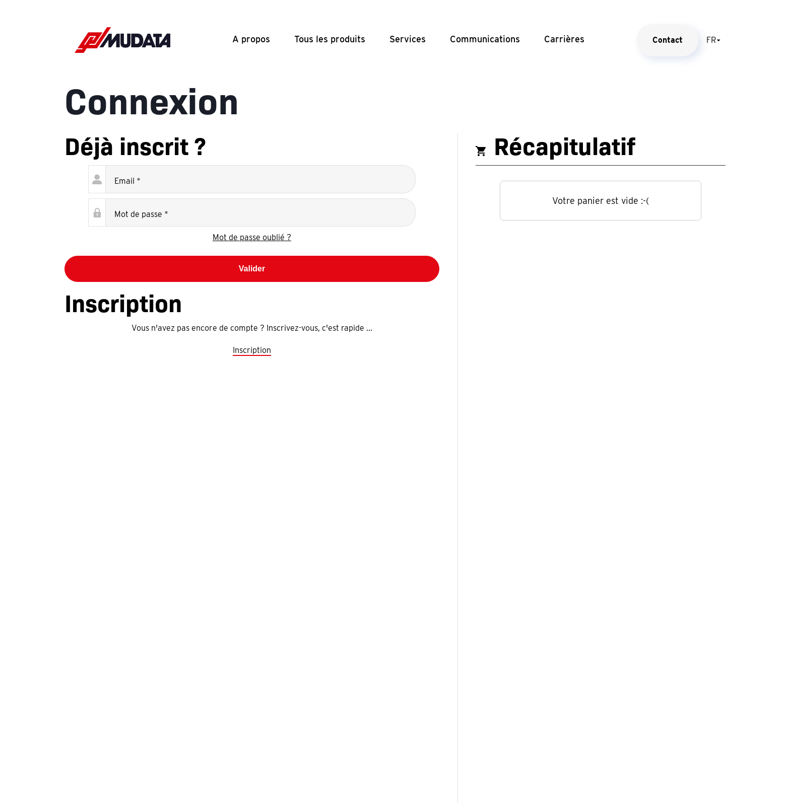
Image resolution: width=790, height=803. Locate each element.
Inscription (252, 350)
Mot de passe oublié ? (252, 237)
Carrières (564, 39)
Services (407, 39)
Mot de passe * (141, 214)
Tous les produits (329, 39)
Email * (127, 181)
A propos (251, 39)
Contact (667, 40)
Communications (485, 39)
